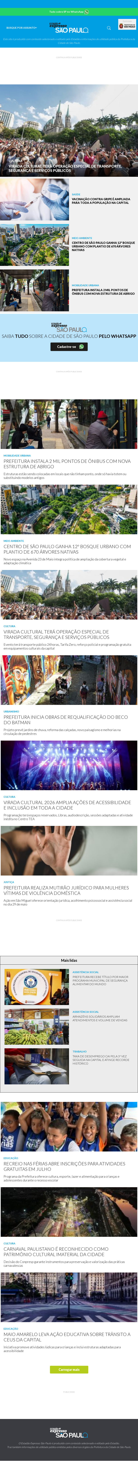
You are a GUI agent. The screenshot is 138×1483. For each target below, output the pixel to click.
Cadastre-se (66, 347)
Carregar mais (69, 1370)
